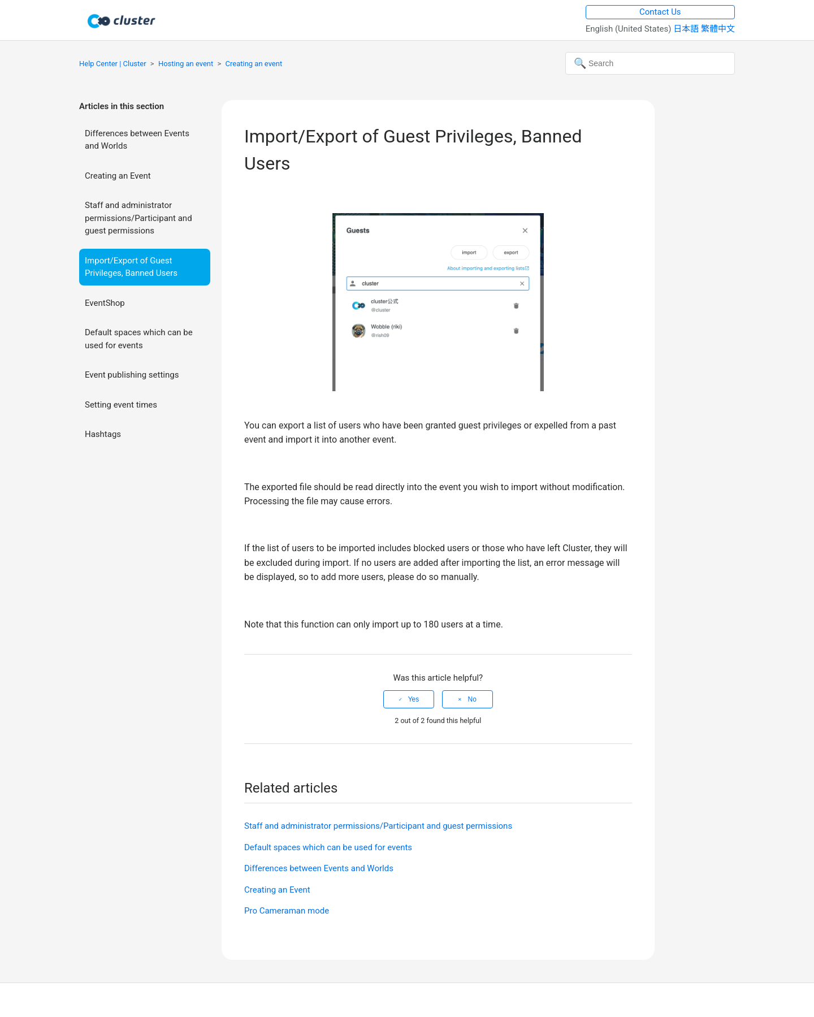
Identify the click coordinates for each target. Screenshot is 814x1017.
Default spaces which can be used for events (139, 338)
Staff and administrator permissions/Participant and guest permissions (138, 218)
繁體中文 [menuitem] (718, 29)
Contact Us (660, 12)
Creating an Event (118, 176)
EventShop (105, 303)
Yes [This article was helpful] (413, 699)
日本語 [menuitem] (687, 29)
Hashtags (103, 434)
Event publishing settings (132, 375)
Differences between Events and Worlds (137, 140)
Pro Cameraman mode (286, 911)
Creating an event (254, 63)
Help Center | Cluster (112, 63)
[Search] (650, 63)
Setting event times (121, 405)
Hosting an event (185, 63)
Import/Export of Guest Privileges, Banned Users (131, 267)
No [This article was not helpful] (471, 699)
